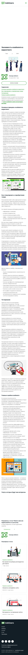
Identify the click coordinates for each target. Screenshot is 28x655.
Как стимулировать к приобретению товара (12, 91)
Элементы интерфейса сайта (10, 588)
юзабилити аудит (19, 650)
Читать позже (14, 83)
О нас (2, 632)
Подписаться (7, 529)
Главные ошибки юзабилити (8, 95)
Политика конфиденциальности (9, 645)
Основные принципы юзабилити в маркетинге (12, 89)
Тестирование (4, 93)
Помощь (3, 628)
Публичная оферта (6, 647)
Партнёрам (4, 634)
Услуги (3, 626)
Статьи (3, 630)
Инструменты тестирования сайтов (12, 612)
